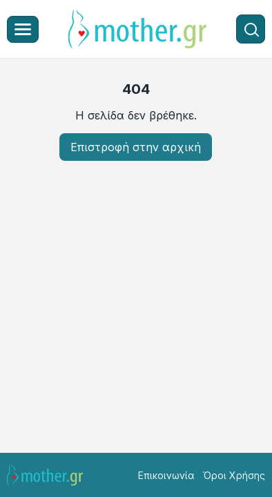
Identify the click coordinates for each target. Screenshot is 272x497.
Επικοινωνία (166, 475)
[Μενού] (23, 29)
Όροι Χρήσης (234, 475)
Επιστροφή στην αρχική (135, 147)
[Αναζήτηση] (250, 28)
